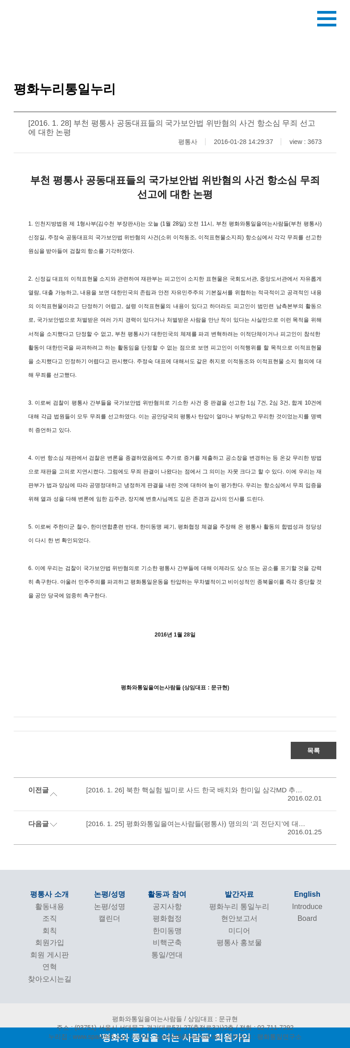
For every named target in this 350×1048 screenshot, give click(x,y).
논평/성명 (109, 894)
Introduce (307, 906)
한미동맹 (167, 930)
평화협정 (167, 918)
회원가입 (49, 942)
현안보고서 (239, 918)
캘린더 (109, 918)
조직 (49, 918)
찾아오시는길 (50, 979)
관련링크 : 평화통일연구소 (264, 1036)
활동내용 (49, 906)
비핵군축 (167, 942)
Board (307, 918)
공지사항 (167, 906)
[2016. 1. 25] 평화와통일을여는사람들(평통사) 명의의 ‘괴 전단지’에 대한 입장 (196, 823)
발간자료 (239, 894)
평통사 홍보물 (239, 942)
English (307, 894)
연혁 (49, 966)
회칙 (49, 930)
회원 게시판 (49, 954)
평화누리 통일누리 (239, 906)
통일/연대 (166, 954)
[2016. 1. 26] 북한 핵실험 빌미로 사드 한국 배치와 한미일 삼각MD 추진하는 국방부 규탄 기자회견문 (196, 790)
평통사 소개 (49, 894)
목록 (313, 750)
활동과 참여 (167, 894)
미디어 (239, 930)
